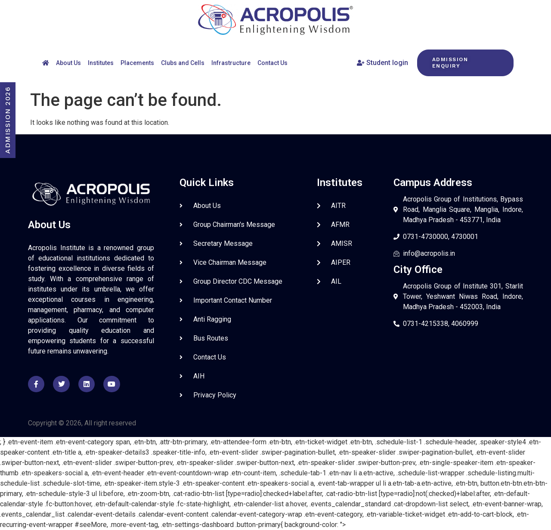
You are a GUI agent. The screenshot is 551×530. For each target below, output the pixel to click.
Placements (137, 62)
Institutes (101, 62)
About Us (68, 62)
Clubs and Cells (182, 62)
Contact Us (272, 62)
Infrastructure (231, 62)
